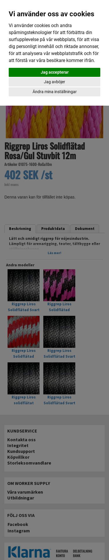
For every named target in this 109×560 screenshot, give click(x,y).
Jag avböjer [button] (54, 81)
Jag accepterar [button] (55, 72)
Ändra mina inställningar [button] (55, 91)
